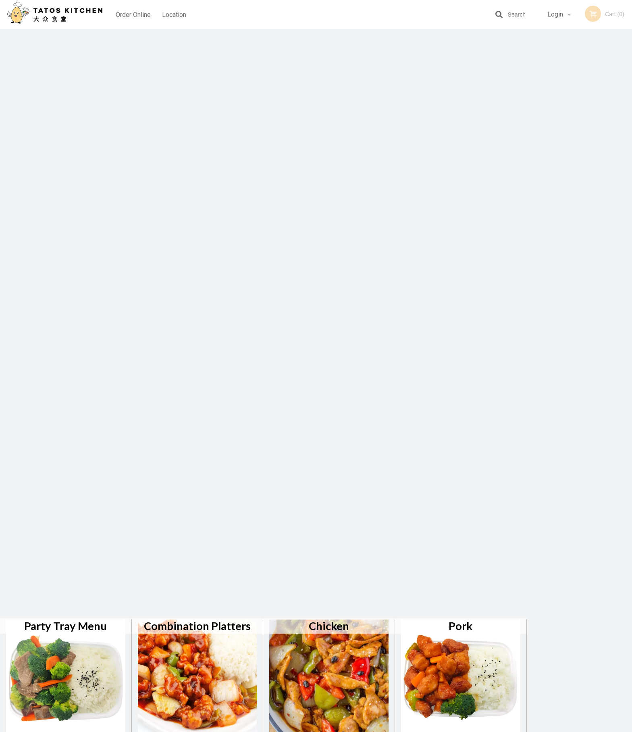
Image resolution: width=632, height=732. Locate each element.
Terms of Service (329, 726)
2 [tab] (561, 233)
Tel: (447, 644)
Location (174, 14)
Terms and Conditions (380, 634)
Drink (197, 301)
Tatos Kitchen (146, 613)
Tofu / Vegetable (461, 177)
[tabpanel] (579, 171)
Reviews (365, 624)
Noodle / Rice (329, 177)
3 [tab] (573, 233)
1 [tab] (549, 233)
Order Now (579, 47)
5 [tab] (597, 233)
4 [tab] (585, 233)
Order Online (133, 14)
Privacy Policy (372, 644)
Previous (533, 176)
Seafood (197, 177)
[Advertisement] (579, 362)
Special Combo (65, 301)
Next (626, 176)
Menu (295, 624)
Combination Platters (197, 53)
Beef (65, 177)
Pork (460, 53)
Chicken (329, 53)
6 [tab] (609, 233)
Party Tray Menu (65, 53)
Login (555, 14)
